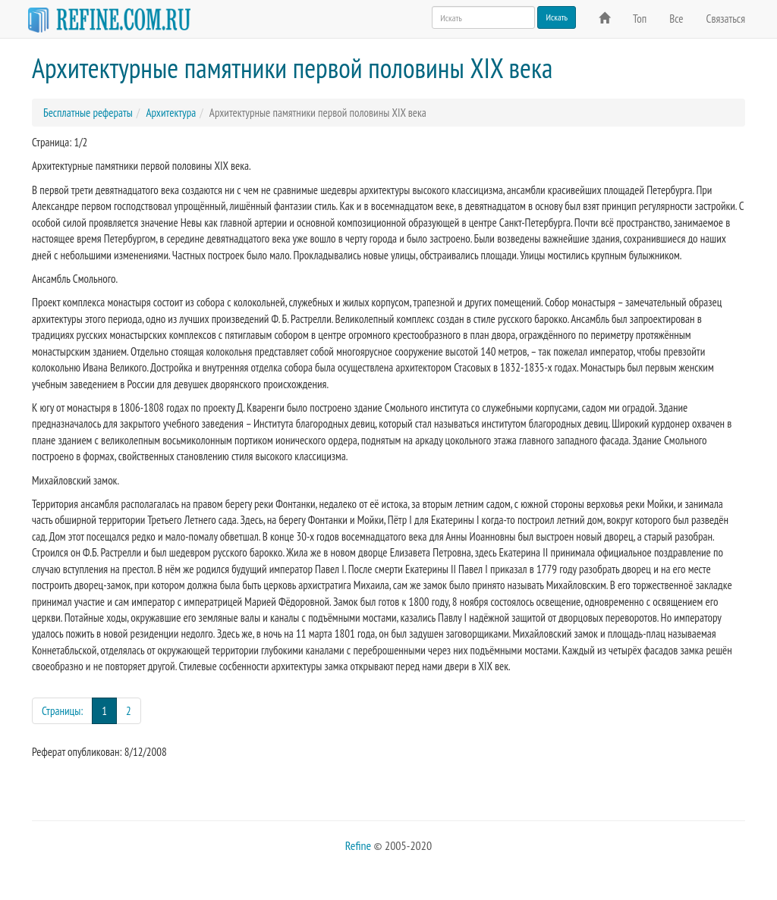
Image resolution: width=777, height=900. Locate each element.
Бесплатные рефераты (88, 112)
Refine (358, 845)
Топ (639, 18)
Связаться (725, 18)
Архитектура (171, 112)
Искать (557, 17)
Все (676, 18)
